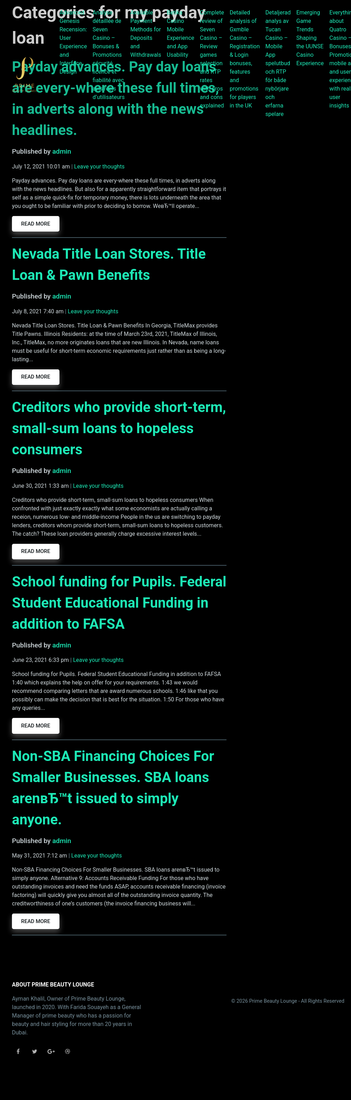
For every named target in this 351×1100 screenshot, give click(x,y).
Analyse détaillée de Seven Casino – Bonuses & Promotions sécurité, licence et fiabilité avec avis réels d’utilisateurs (108, 54)
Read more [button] (35, 224)
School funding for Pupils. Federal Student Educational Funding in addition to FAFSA (119, 602)
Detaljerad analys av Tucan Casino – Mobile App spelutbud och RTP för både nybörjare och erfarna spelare (278, 63)
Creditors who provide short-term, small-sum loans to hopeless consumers (119, 428)
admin (61, 151)
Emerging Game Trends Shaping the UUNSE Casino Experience (310, 38)
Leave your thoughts (99, 166)
